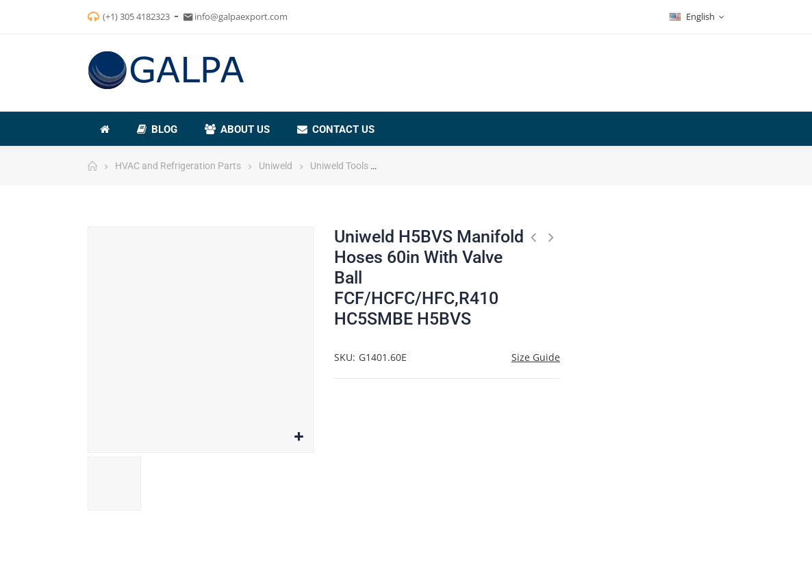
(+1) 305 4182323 (136, 16)
